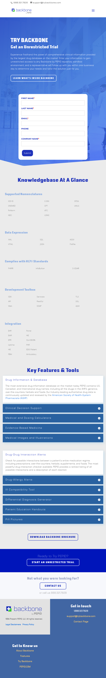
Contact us (53, 586)
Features (25, 656)
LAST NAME (27, 108)
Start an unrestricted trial (53, 562)
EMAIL (24, 118)
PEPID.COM (25, 667)
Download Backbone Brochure (53, 537)
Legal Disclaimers (13, 625)
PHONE (25, 128)
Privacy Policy (28, 625)
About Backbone (25, 650)
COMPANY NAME (30, 139)
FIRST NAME (28, 98)
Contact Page (81, 621)
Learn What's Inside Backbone (33, 78)
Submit (27, 153)
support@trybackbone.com (81, 616)
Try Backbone (25, 661)
